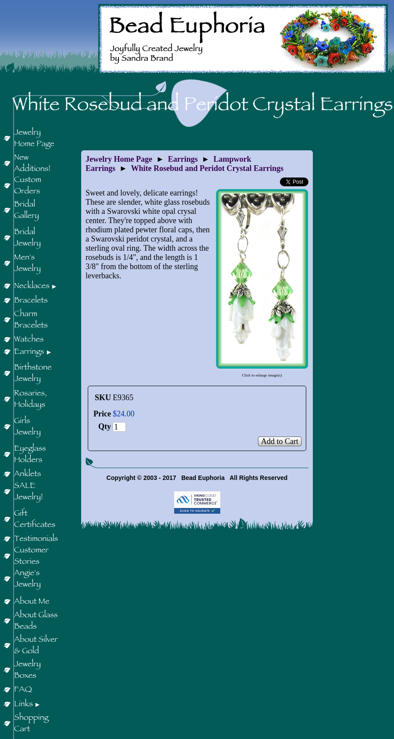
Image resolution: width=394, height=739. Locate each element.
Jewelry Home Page (119, 159)
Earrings (183, 159)
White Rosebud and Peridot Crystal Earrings (207, 168)
